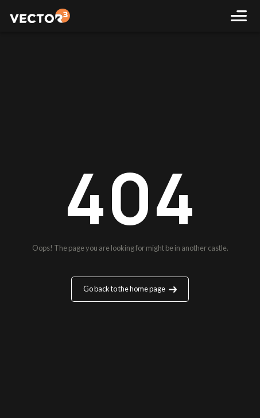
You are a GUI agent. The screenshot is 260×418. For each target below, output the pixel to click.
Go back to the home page (130, 288)
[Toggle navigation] (238, 15)
